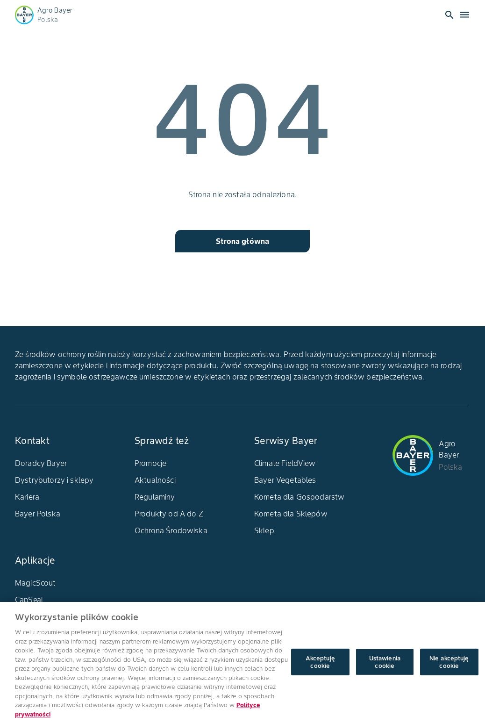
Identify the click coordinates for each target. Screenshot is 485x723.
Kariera (27, 496)
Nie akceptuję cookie (449, 666)
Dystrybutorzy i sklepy (54, 480)
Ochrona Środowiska (171, 530)
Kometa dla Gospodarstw (299, 496)
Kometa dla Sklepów (291, 513)
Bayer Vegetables (285, 480)
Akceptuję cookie (320, 666)
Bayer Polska (37, 513)
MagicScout (35, 582)
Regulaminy (155, 496)
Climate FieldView (285, 463)
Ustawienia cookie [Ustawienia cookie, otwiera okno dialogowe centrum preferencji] (384, 666)
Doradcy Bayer (41, 463)
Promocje (150, 463)
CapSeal (29, 599)
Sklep (264, 530)
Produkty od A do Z (169, 513)
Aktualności (155, 480)
